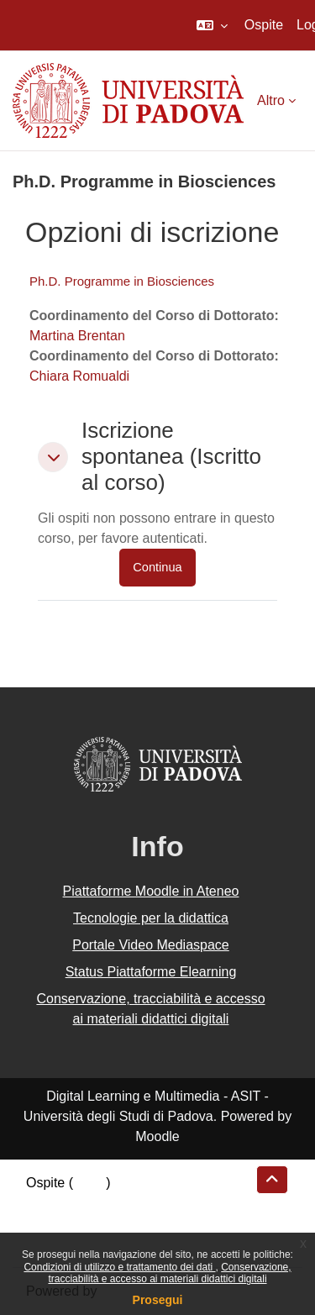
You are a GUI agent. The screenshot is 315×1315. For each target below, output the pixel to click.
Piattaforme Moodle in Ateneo (151, 891)
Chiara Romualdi (79, 376)
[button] (212, 25)
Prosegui (158, 1300)
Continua (157, 567)
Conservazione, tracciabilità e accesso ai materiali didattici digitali (169, 1273)
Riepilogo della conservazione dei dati (139, 1203)
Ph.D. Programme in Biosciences (121, 281)
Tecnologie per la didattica (150, 918)
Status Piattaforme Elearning (151, 972)
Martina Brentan (77, 336)
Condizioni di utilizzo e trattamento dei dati (119, 1267)
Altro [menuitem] (271, 100)
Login (89, 1183)
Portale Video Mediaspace (150, 945)
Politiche (51, 1223)
